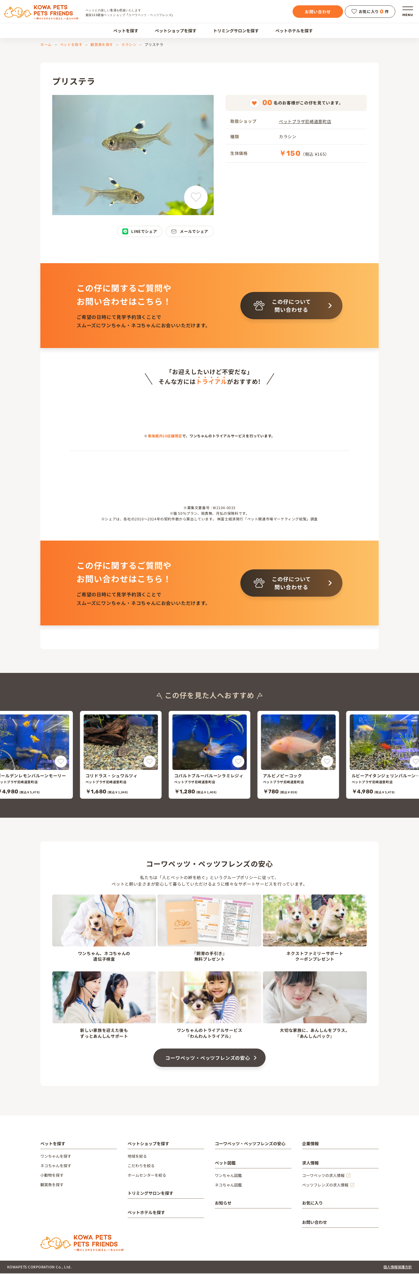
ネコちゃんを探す (55, 1166)
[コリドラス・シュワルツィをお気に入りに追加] (150, 762)
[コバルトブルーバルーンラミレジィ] (209, 755)
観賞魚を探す (102, 44)
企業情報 (310, 1144)
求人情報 (310, 1163)
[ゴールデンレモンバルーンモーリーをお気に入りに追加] (61, 762)
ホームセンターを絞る (147, 1175)
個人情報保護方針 (397, 1267)
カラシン (128, 44)
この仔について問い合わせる (282, 305)
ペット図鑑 (225, 1163)
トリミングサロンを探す (232, 31)
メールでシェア (189, 231)
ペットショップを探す (172, 31)
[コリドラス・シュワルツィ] (121, 755)
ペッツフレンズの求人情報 (325, 1185)
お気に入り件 (370, 11)
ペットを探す (122, 31)
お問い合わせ (318, 12)
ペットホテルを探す (291, 31)
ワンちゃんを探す (55, 1156)
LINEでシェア (139, 231)
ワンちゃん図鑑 (228, 1176)
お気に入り (312, 1203)
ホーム (46, 44)
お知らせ (223, 1203)
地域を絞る (137, 1156)
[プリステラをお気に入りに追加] (196, 197)
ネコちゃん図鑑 (228, 1185)
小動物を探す (52, 1175)
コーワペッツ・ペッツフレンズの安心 (207, 1058)
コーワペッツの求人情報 (323, 1176)
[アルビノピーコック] (298, 755)
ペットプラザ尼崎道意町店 (305, 121)
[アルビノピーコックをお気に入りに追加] (327, 762)
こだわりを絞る (141, 1166)
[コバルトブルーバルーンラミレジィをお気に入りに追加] (238, 762)
